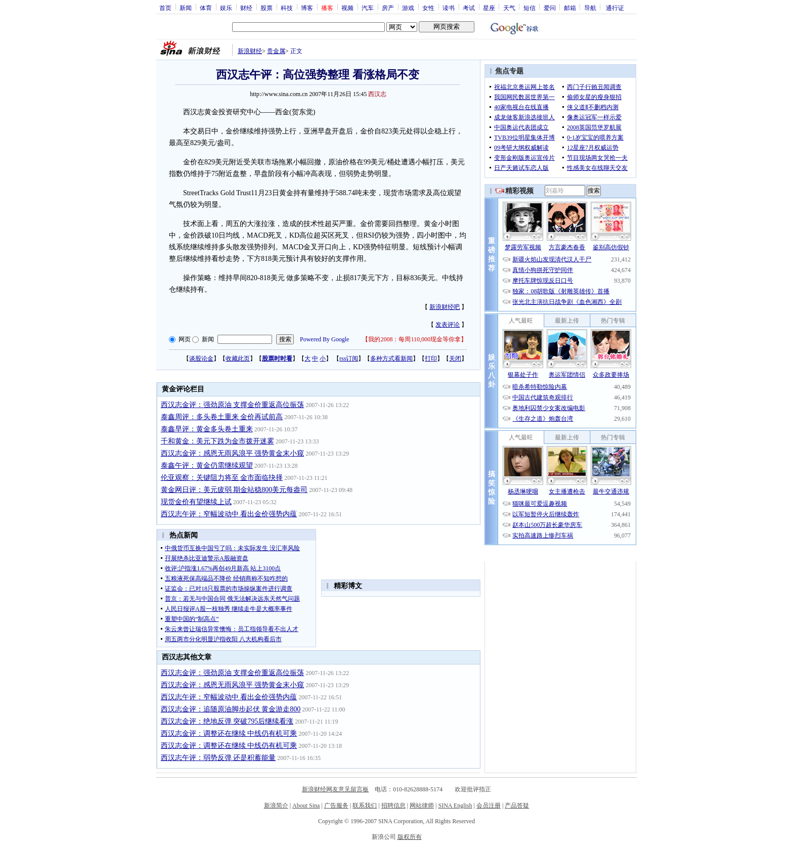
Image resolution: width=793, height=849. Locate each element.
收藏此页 (238, 358)
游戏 (408, 8)
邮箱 (570, 8)
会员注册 (488, 805)
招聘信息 (393, 805)
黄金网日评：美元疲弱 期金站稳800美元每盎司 (234, 490)
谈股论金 (201, 358)
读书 (449, 8)
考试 (469, 8)
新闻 (186, 8)
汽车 (368, 8)
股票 (266, 8)
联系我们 (365, 805)
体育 (206, 8)
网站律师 (422, 805)
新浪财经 (250, 51)
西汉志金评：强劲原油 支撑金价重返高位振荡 (232, 405)
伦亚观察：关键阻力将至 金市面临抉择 (222, 477)
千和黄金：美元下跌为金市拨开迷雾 (217, 441)
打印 (431, 358)
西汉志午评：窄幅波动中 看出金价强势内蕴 (229, 514)
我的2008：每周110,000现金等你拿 (414, 339)
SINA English (455, 805)
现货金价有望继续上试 (196, 502)
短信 (529, 8)
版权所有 (410, 836)
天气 (509, 8)
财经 (246, 8)
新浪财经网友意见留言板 (335, 789)
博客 (307, 8)
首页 (165, 8)
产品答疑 (517, 805)
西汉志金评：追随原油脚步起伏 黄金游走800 (231, 709)
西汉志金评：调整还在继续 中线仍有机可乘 (229, 733)
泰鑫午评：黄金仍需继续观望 (207, 465)
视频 (347, 8)
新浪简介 (276, 805)
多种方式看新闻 (391, 358)
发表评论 (447, 324)
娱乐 (226, 8)
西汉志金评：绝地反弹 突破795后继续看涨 (227, 721)
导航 (590, 8)
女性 (428, 8)
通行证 (615, 8)
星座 (489, 8)
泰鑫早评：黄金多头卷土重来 (207, 429)
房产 (388, 8)
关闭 (455, 358)
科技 (287, 8)
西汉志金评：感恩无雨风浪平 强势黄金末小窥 (232, 453)
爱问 (550, 8)
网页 (185, 339)
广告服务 (336, 805)
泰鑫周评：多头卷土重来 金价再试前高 (222, 417)
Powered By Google (324, 339)
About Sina (306, 805)
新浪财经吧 (444, 306)
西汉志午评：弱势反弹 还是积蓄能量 (218, 758)
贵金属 (276, 51)
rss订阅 (348, 358)
